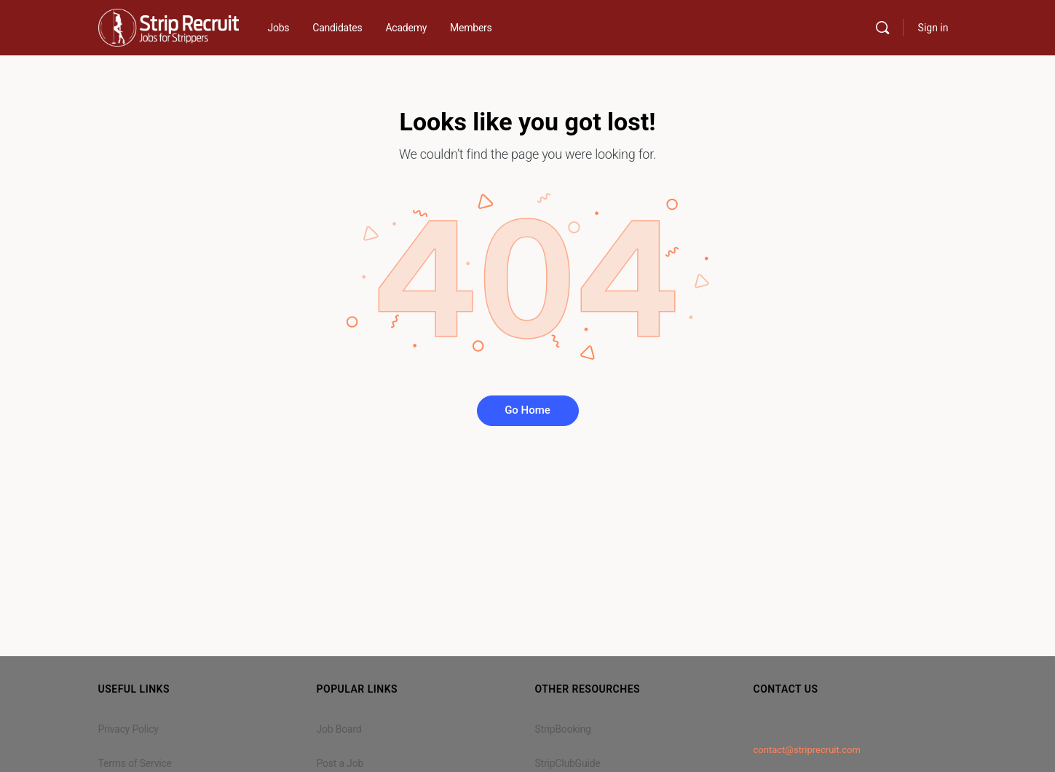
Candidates (337, 28)
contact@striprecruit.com (807, 749)
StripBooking (563, 729)
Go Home (527, 410)
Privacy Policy (128, 729)
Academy (406, 28)
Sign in (933, 28)
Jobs (279, 28)
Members (471, 28)
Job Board (339, 729)
